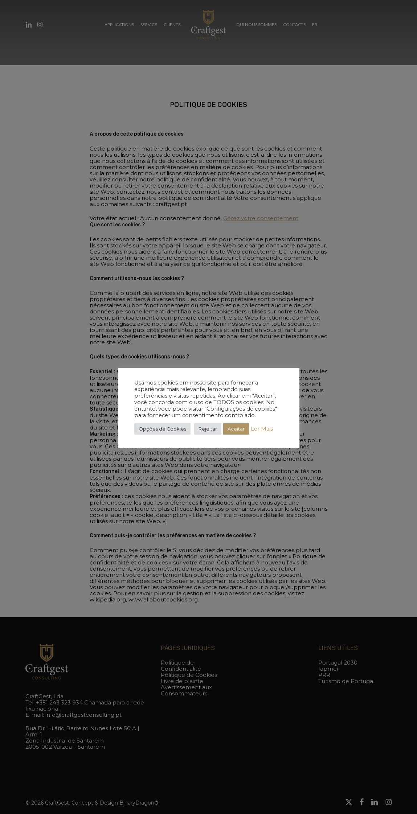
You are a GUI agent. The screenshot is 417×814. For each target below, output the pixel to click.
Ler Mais (262, 429)
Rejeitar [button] (208, 429)
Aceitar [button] (236, 429)
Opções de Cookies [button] (162, 429)
